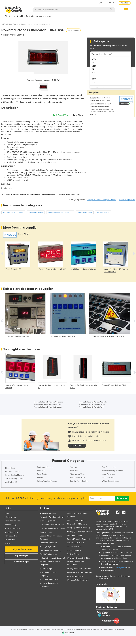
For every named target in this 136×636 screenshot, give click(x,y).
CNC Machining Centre (14, 478)
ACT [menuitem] (94, 79)
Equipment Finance (45, 467)
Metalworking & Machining (77, 524)
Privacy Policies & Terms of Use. (57, 629)
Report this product (127, 200)
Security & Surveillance (75, 543)
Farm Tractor (42, 474)
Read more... (6, 188)
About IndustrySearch (13, 521)
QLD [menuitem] (94, 66)
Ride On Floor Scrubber (79, 481)
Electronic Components (21, 24)
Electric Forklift (11, 482)
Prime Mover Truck (77, 474)
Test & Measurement (74, 547)
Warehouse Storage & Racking (78, 558)
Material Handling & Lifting (77, 520)
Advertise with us (11, 536)
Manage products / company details (101, 200)
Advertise (124, 3)
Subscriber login (21, 561)
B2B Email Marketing (12, 528)
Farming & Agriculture (48, 547)
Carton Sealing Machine (14, 475)
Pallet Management (74, 535)
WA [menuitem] (93, 72)
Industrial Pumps (46, 569)
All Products (6, 24)
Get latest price (73, 30)
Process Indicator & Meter (42, 24)
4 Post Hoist (10, 468)
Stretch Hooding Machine (112, 471)
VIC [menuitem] (93, 62)
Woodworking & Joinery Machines (79, 572)
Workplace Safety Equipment (77, 580)
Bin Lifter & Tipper (12, 471)
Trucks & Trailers (73, 554)
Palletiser (73, 467)
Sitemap (8, 543)
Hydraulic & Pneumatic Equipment (52, 558)
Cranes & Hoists (46, 532)
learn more (77, 446)
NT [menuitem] (93, 76)
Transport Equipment (74, 550)
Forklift (40, 477)
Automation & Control (48, 513)
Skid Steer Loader (109, 467)
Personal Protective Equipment (78, 539)
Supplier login (21, 555)
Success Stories (10, 540)
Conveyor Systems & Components (52, 528)
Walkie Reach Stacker (111, 481)
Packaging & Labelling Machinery (79, 531)
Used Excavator (108, 474)
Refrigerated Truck (77, 477)
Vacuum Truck (108, 477)
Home (7, 513)
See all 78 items (24, 234)
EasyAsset (121, 567)
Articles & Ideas (10, 517)
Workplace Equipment (75, 576)
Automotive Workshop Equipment (52, 517)
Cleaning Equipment (47, 521)
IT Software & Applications (49, 579)
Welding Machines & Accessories (79, 569)
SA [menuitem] (93, 69)
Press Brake (75, 471)
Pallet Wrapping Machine (47, 481)
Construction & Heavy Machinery (52, 525)
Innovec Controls (16, 35)
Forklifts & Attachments (48, 554)
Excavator (41, 471)
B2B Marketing (10, 525)
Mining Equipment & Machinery (78, 528)
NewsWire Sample (11, 532)
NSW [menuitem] (94, 59)
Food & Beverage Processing (50, 550)
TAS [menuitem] (93, 82)
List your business (21, 549)
